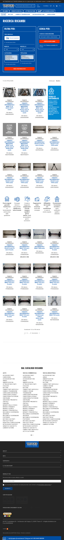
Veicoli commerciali (30, 373)
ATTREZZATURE (47, 380)
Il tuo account (32, 465)
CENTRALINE (6, 398)
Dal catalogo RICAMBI (32, 368)
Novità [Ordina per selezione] (58, 80)
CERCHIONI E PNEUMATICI (10, 400)
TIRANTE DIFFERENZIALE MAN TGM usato (39, 246)
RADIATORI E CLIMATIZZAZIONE (11, 422)
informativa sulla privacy (44, 484)
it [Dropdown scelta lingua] (60, 5)
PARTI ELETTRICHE (8, 421)
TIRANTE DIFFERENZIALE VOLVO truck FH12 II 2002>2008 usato (39, 316)
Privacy (18, 525)
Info (32, 456)
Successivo (36, 333)
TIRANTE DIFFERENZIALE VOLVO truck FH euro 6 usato (39, 143)
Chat (12, 537)
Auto (4, 373)
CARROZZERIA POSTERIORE (10, 396)
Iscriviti (7, 488)
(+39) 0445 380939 (38, 530)
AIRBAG (5, 380)
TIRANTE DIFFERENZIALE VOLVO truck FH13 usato (54, 143)
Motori (10, 14)
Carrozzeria (51, 14)
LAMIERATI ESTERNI (8, 427)
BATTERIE (5, 387)
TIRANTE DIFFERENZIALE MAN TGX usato (54, 313)
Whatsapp (23, 537)
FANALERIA (6, 403)
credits (5, 521)
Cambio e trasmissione (23, 14)
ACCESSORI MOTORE (9, 379)
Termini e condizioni (25, 525)
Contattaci (46, 5)
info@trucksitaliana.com (49, 513)
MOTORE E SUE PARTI (9, 419)
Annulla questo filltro (11, 42)
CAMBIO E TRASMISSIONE (10, 391)
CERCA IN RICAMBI (49, 41)
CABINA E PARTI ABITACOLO (10, 389)
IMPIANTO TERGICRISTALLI (10, 410)
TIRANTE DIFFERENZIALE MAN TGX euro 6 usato (24, 247)
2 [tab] (33, 435)
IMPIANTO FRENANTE (9, 407)
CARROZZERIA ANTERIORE (10, 393)
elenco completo (51, 45)
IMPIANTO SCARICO (8, 408)
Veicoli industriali (14, 38)
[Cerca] (25, 5)
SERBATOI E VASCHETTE (10, 426)
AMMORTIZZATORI (8, 382)
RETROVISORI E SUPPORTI (10, 424)
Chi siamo (38, 5)
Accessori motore (38, 14)
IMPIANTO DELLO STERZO (10, 405)
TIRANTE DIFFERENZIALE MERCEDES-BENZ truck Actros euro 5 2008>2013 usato (24, 108)
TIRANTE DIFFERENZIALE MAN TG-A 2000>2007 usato (9, 106)
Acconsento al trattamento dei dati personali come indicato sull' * (28, 484)
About (32, 451)
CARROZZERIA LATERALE (10, 394)
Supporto (32, 460)
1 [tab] (31, 435)
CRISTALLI (5, 401)
